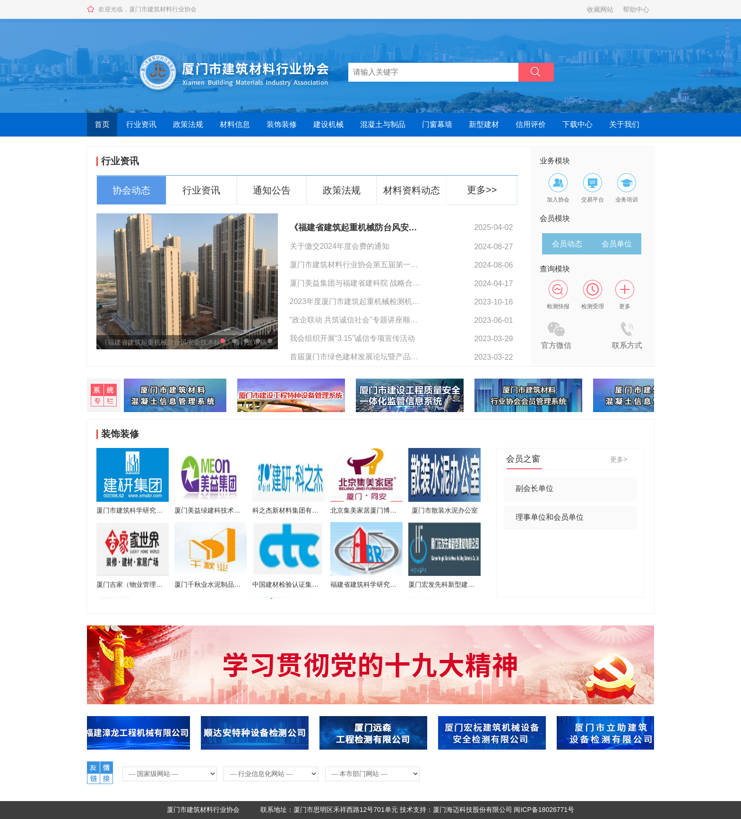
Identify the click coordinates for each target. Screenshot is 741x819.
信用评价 (531, 124)
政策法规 (188, 124)
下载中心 (577, 124)
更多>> (482, 190)
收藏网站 (600, 9)
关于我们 (624, 124)
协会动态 (131, 190)
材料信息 (235, 124)
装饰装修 (282, 124)
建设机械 (328, 124)
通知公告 (272, 190)
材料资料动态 (411, 190)
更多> (618, 459)
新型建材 (484, 124)
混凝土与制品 (382, 124)
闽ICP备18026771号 (544, 809)
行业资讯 (141, 124)
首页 (102, 124)
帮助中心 (636, 9)
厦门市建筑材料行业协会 (203, 809)
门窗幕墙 (437, 124)
